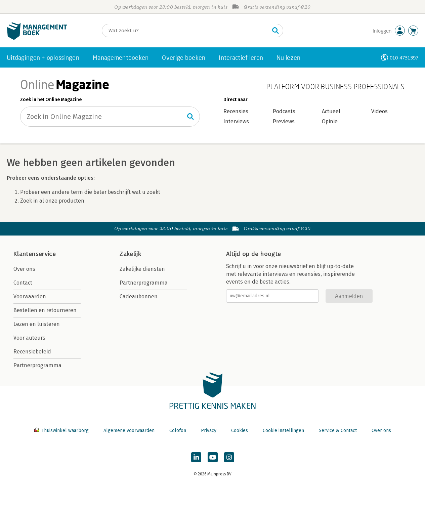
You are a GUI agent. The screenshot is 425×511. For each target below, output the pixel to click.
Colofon (177, 430)
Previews (284, 121)
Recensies (235, 111)
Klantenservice (34, 254)
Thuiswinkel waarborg (62, 430)
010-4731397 (404, 57)
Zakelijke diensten (142, 269)
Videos (379, 111)
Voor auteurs (29, 338)
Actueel (331, 111)
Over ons (24, 269)
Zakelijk (130, 254)
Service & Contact (338, 430)
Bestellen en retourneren (45, 310)
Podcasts (284, 111)
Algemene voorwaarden (129, 430)
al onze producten (61, 201)
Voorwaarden (29, 296)
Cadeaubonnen (139, 296)
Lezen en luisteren (36, 324)
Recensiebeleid (32, 351)
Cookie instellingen (283, 430)
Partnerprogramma (37, 365)
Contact (22, 283)
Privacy (208, 430)
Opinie (330, 121)
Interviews (236, 121)
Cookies (239, 430)
